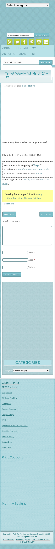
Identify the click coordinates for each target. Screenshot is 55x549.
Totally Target (30, 179)
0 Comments (28, 86)
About (7, 48)
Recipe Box (7, 442)
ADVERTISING (8, 539)
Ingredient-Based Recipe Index (14, 425)
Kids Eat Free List (9, 431)
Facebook (24, 42)
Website (31, 267)
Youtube (39, 42)
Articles (8, 54)
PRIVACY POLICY (27, 542)
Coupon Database (9, 409)
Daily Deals (7, 393)
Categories (6, 404)
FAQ (4, 420)
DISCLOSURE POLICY (41, 539)
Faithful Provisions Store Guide (33, 169)
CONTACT (20, 539)
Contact (22, 48)
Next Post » (46, 214)
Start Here (27, 54)
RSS (9, 42)
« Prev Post (9, 214)
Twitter (17, 42)
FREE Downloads (9, 387)
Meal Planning (8, 436)
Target (36, 165)
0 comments (9, 204)
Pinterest (31, 42)
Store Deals (6, 447)
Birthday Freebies (9, 398)
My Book (38, 48)
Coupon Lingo (8, 414)
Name (30, 252)
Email (46, 42)
